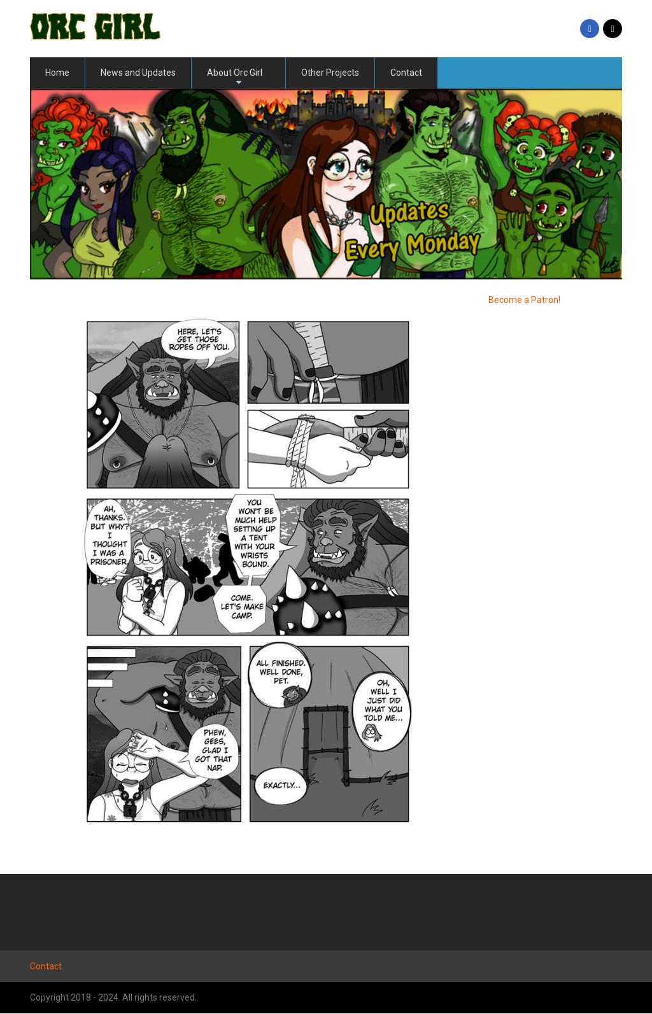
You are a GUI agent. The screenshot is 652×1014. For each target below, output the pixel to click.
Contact (406, 72)
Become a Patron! (524, 300)
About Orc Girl (234, 77)
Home (57, 72)
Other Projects (330, 72)
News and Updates (138, 72)
